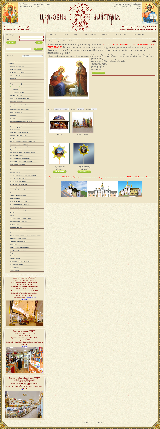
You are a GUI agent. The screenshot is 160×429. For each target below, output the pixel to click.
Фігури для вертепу (82, 134)
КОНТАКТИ (105, 35)
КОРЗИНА (52, 35)
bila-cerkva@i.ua (31, 297)
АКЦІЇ (75, 35)
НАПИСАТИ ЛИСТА (121, 35)
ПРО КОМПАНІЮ (139, 35)
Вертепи (59, 134)
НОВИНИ (65, 35)
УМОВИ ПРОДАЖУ (90, 35)
